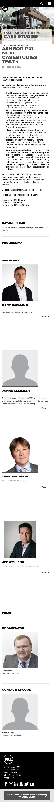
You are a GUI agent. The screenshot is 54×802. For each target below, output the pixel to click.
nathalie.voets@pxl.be (11, 735)
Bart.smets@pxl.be (10, 673)
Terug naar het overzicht (17, 45)
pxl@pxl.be (9, 778)
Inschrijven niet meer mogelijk (27, 795)
